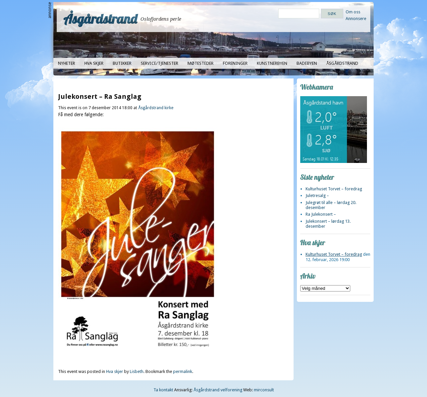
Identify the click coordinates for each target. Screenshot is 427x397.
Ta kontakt (163, 389)
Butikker (122, 63)
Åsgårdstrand (100, 18)
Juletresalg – (317, 195)
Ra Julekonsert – (321, 214)
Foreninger (235, 63)
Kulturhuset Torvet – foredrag (334, 188)
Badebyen (307, 63)
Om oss (353, 11)
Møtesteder (200, 63)
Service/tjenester (159, 63)
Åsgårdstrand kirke (155, 108)
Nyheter (66, 63)
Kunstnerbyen (272, 63)
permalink (182, 371)
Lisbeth (136, 371)
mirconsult (264, 389)
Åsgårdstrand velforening (217, 389)
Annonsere (356, 18)
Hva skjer (93, 63)
